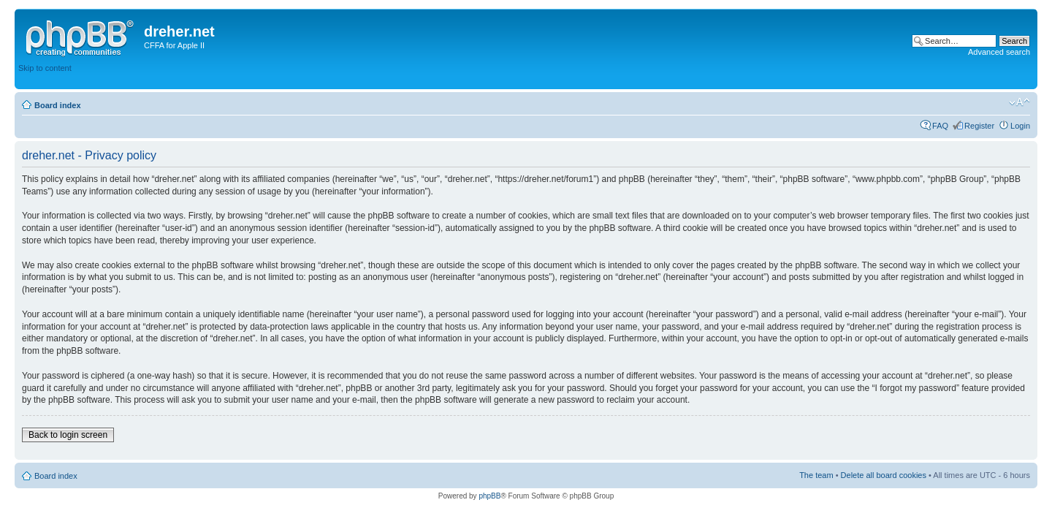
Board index (57, 105)
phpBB (489, 496)
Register (979, 125)
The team (816, 475)
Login (1020, 125)
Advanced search (999, 52)
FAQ (940, 125)
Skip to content (45, 68)
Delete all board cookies (883, 475)
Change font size (1019, 102)
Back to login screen (67, 435)
